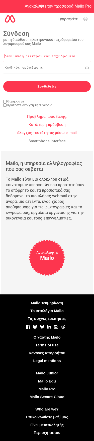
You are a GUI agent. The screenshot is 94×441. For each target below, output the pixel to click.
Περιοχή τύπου (47, 432)
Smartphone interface (47, 141)
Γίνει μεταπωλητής (47, 425)
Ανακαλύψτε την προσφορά (58, 6)
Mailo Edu (47, 381)
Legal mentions (47, 361)
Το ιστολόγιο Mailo (47, 311)
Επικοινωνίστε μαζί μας (47, 417)
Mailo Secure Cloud (47, 397)
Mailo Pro (47, 389)
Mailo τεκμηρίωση (47, 303)
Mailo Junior (47, 373)
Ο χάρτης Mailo (46, 337)
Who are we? (47, 409)
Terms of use (46, 345)
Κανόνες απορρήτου (47, 353)
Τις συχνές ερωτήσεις (47, 318)
